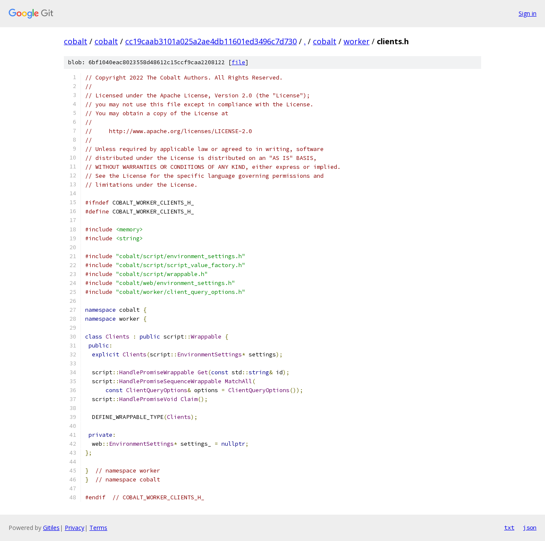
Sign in (527, 13)
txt (509, 527)
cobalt (75, 41)
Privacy (74, 528)
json (529, 527)
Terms (98, 528)
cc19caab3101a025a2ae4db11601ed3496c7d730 (211, 41)
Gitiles (51, 528)
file (238, 62)
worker (357, 41)
